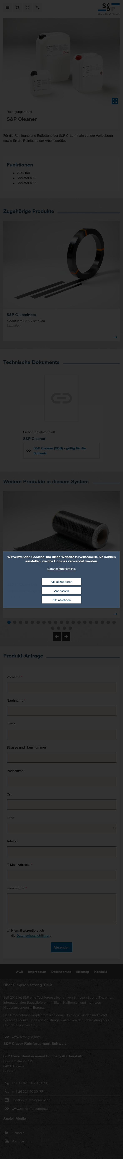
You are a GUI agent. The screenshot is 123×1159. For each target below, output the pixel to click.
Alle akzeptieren (61, 581)
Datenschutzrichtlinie (61, 568)
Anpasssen (61, 591)
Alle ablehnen (62, 600)
